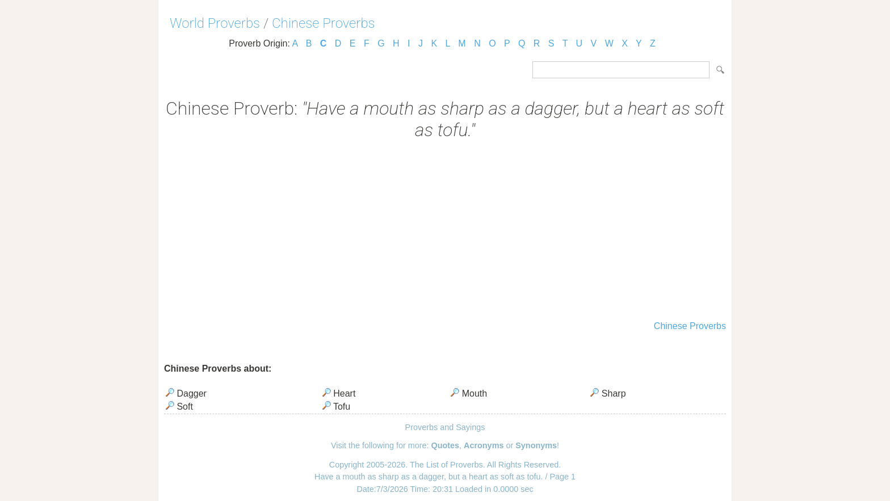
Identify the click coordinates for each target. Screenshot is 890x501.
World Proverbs (215, 23)
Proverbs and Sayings (445, 427)
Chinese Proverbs (323, 23)
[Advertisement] (445, 231)
